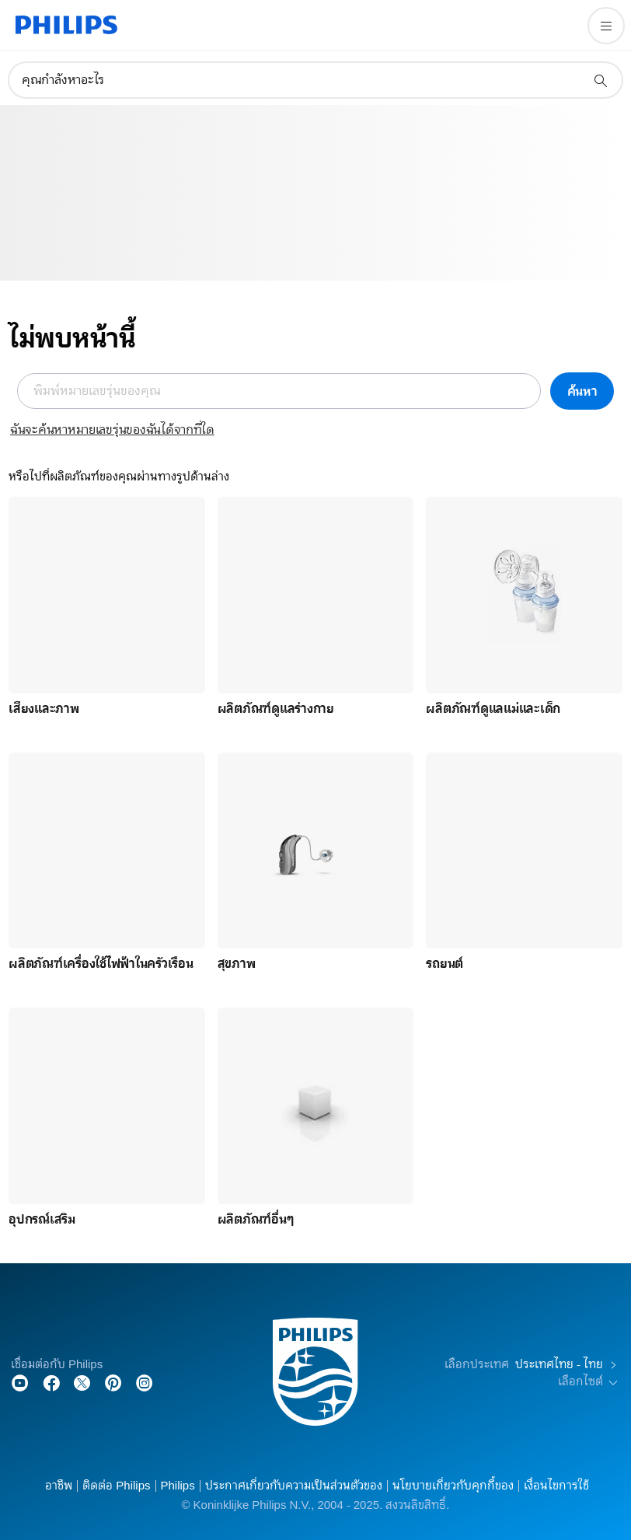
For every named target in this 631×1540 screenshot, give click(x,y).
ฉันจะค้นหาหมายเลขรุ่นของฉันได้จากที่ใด (112, 430)
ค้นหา (582, 391)
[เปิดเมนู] (606, 25)
